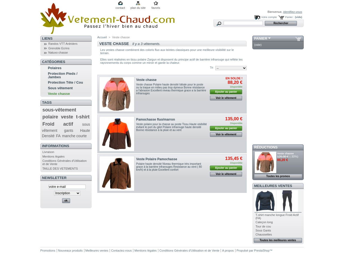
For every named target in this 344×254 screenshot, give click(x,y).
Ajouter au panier (226, 91)
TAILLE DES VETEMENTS (60, 168)
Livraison (48, 152)
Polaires (55, 68)
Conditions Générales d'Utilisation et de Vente (189, 250)
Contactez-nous (121, 250)
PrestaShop (261, 250)
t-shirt (82, 116)
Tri (211, 67)
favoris (155, 7)
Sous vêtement (60, 88)
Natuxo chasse (58, 52)
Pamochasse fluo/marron (155, 119)
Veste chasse (59, 94)
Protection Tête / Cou (65, 82)
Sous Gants (263, 230)
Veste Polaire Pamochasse (156, 159)
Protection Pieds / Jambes (62, 75)
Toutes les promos (278, 176)
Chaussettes (264, 234)
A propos (228, 250)
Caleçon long (264, 222)
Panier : (289, 17)
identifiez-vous (292, 11)
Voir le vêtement (226, 97)
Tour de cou (263, 226)
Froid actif (57, 124)
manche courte (74, 136)
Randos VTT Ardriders (63, 43)
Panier (260, 38)
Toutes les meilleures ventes (278, 240)
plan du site (137, 7)
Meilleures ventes (273, 186)
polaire (50, 116)
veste (67, 116)
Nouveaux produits (70, 250)
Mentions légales (53, 156)
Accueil (102, 37)
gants (68, 130)
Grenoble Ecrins (59, 48)
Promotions (47, 250)
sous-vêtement (59, 110)
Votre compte (269, 17)
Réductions (266, 147)
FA (58, 136)
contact (120, 7)
